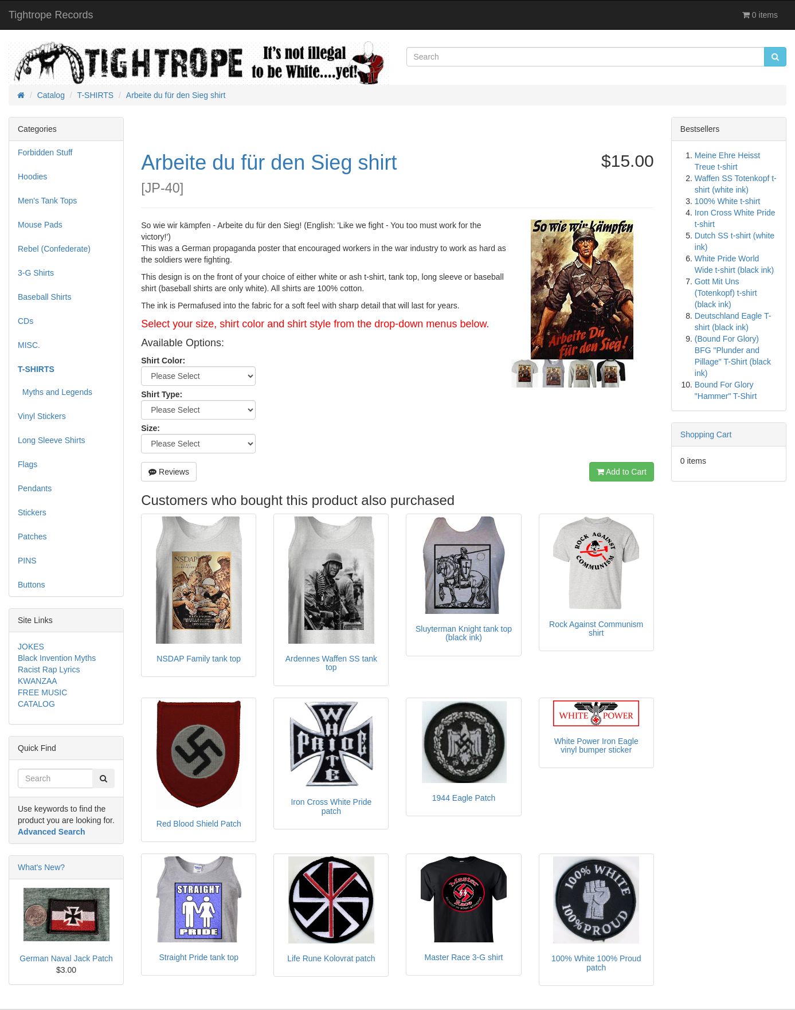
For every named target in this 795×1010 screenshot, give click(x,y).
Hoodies (32, 176)
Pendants (35, 488)
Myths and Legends (55, 392)
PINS (27, 560)
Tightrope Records (51, 15)
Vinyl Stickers (42, 416)
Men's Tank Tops (47, 200)
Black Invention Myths (57, 658)
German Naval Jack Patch (66, 958)
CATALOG (36, 703)
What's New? (41, 867)
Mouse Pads (40, 224)
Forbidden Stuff (45, 152)
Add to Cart (622, 471)
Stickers (32, 512)
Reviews (168, 471)
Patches (32, 536)
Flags (27, 464)
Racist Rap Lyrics (49, 669)
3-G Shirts (36, 272)
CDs (25, 321)
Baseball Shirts (44, 297)
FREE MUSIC (42, 692)
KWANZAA (37, 681)
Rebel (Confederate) (54, 248)
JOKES (31, 646)
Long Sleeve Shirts (51, 440)
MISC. (29, 345)
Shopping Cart (706, 434)
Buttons (31, 584)
